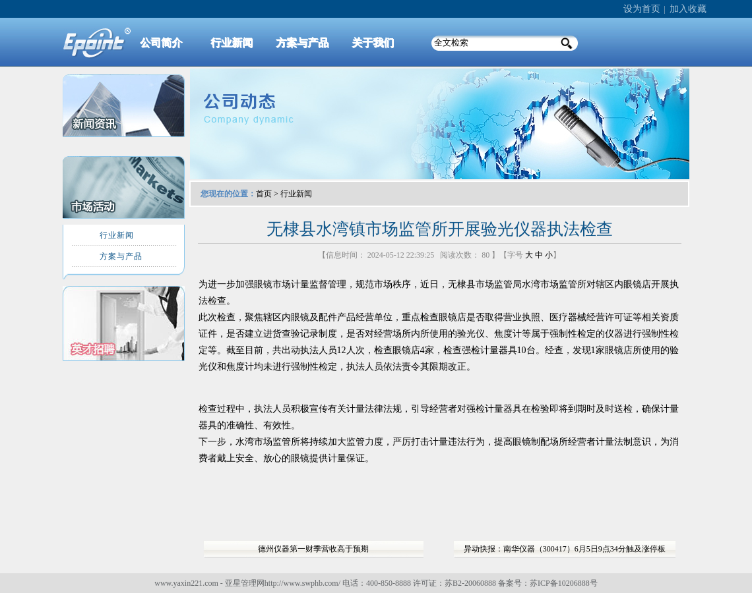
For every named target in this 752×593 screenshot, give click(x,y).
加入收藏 (688, 9)
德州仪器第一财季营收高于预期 (313, 548)
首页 (264, 193)
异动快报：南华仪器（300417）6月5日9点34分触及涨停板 (565, 548)
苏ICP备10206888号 (564, 583)
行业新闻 (296, 193)
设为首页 (641, 9)
